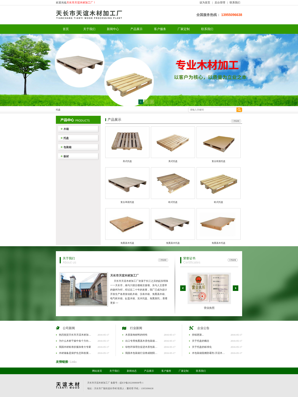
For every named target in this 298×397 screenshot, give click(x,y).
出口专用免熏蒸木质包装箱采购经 (142, 340)
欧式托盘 (173, 202)
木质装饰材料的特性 (136, 334)
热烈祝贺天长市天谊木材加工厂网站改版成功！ (76, 334)
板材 (66, 156)
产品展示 (136, 29)
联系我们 (235, 2)
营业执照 (209, 307)
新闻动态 (132, 370)
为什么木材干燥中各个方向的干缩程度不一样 (76, 340)
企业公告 (203, 328)
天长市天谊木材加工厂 (124, 275)
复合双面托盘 (218, 161)
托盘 (66, 138)
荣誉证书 (189, 258)
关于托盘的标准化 (202, 346)
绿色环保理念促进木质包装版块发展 (142, 346)
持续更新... (198, 334)
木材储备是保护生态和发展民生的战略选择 (76, 353)
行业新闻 (136, 328)
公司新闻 (69, 328)
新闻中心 (113, 29)
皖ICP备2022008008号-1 (131, 382)
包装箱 (67, 147)
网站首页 (97, 370)
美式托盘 (127, 161)
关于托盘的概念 (200, 340)
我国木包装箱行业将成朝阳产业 (142, 353)
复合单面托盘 (127, 202)
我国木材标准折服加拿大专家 (75, 346)
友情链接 (62, 361)
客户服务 (160, 29)
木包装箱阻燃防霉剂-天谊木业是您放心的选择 (209, 353)
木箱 (66, 129)
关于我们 (89, 29)
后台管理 (220, 2)
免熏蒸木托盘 (127, 243)
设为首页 (205, 2)
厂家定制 (184, 29)
